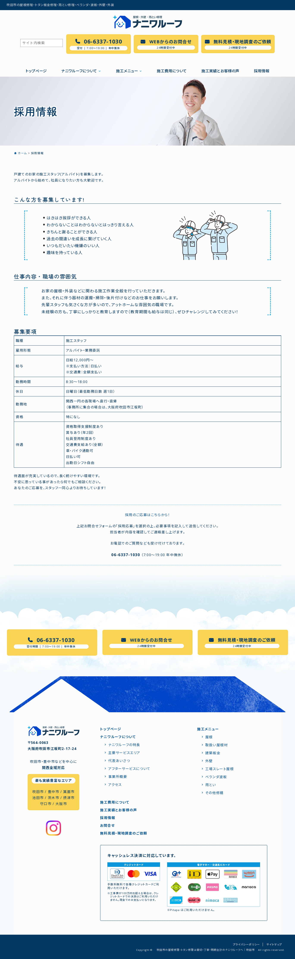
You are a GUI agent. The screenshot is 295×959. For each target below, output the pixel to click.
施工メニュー (127, 70)
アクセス (115, 784)
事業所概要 (117, 776)
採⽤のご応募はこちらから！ (147, 514)
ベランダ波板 (216, 776)
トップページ (36, 70)
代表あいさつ (119, 760)
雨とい (210, 784)
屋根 (209, 737)
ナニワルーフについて (79, 70)
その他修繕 (214, 792)
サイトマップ (274, 944)
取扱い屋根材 (216, 745)
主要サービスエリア (124, 752)
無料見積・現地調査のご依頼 (123, 833)
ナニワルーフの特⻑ (124, 744)
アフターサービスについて (129, 768)
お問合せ (107, 825)
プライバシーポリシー (246, 944)
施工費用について (172, 70)
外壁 (209, 761)
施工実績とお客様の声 (220, 70)
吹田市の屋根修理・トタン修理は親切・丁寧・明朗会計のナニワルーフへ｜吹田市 (206, 950)
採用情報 (261, 70)
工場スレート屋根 (219, 769)
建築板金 (212, 753)
